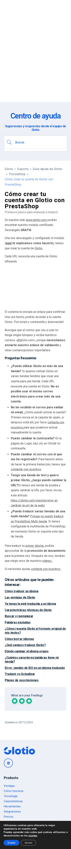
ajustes (32, 835)
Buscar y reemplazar (19, 616)
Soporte (23, 169)
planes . (48, 561)
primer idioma (34, 546)
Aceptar (11, 842)
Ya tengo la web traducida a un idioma (30, 604)
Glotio (9, 169)
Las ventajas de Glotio (20, 597)
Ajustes (28, 842)
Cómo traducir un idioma (21, 591)
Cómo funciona (13, 791)
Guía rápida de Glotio (47, 169)
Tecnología (10, 796)
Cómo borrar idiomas (19, 639)
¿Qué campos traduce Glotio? (25, 645)
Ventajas (9, 786)
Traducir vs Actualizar (20, 674)
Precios (8, 816)
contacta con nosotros (45, 569)
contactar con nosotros (26, 469)
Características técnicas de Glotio (28, 610)
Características (13, 801)
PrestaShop (17, 174)
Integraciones (12, 811)
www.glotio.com (36, 220)
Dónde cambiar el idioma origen (26, 651)
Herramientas (12, 806)
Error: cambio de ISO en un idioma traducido (35, 668)
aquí (9, 243)
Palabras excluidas (17, 622)
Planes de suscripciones (22, 680)
